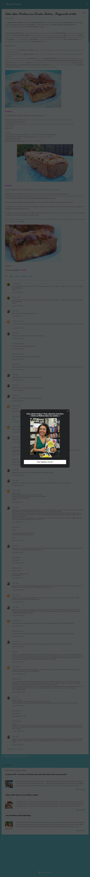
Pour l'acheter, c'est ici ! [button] (45, 462)
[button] (68, 411)
